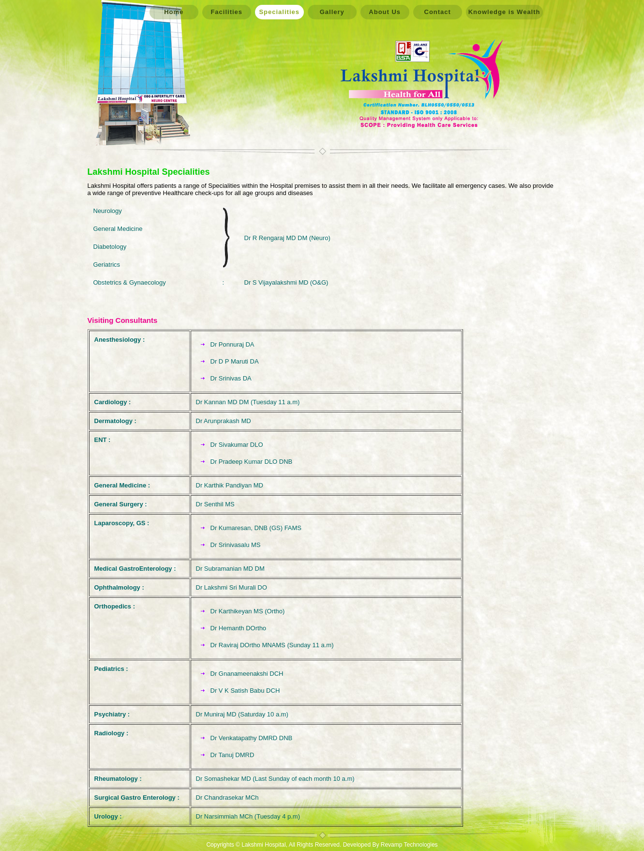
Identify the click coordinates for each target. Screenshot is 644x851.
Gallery (332, 11)
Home (173, 11)
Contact (437, 11)
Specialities (279, 11)
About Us (385, 11)
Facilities (226, 11)
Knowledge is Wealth (504, 11)
